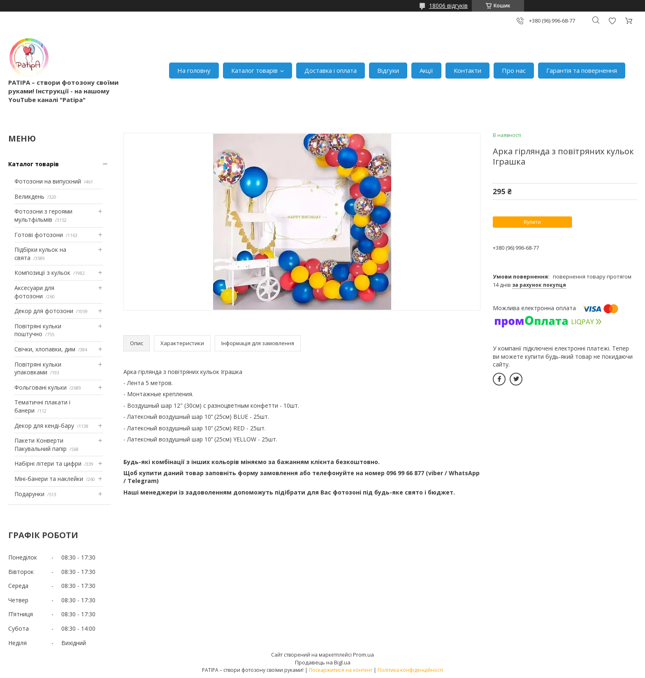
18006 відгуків (448, 5)
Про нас (514, 70)
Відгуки (388, 70)
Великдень (29, 196)
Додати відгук (612, 20)
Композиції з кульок (42, 272)
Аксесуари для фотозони (34, 292)
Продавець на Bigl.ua (322, 662)
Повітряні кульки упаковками (37, 368)
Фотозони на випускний (47, 181)
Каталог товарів (254, 70)
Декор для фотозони (43, 311)
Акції (426, 70)
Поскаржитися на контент (340, 669)
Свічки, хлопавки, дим (44, 349)
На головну (194, 70)
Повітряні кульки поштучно (37, 330)
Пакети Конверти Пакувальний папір (40, 445)
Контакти (467, 70)
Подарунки (29, 494)
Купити (532, 222)
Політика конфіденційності (410, 669)
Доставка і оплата (330, 70)
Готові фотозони (38, 235)
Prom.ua (363, 654)
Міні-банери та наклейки (48, 479)
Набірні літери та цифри (47, 463)
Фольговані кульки (40, 387)
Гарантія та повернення (581, 70)
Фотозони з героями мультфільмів (43, 215)
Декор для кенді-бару (44, 426)
